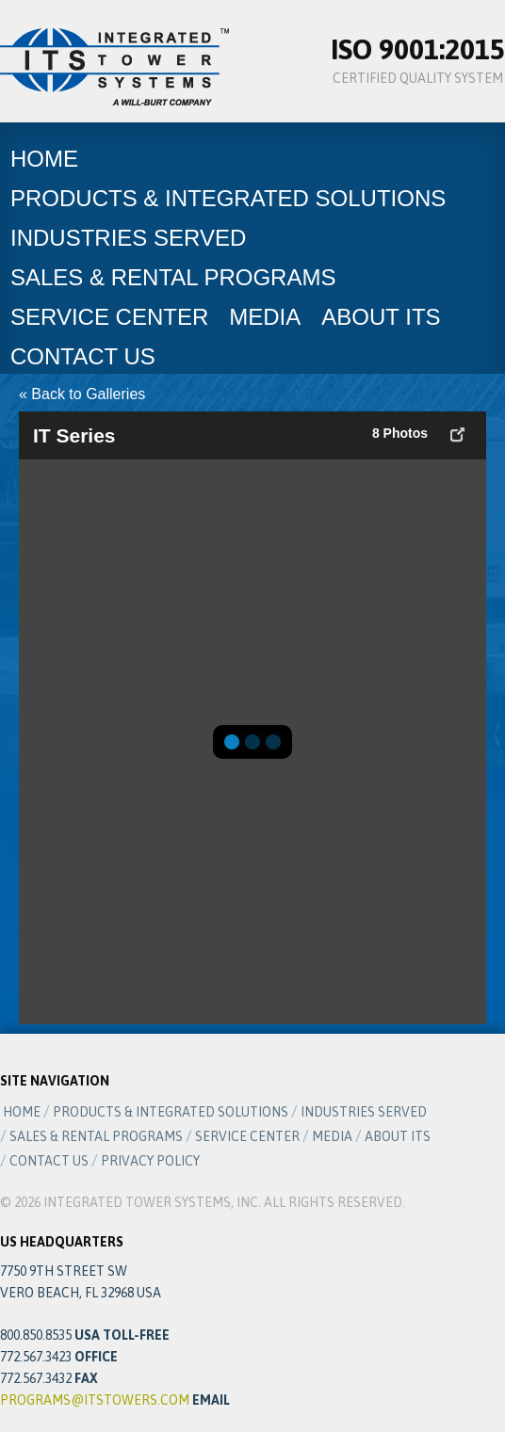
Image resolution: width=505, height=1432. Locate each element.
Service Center (109, 317)
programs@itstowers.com (94, 1400)
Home (44, 158)
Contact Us (82, 356)
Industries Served (128, 237)
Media (265, 317)
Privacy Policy (150, 1160)
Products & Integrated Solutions (228, 198)
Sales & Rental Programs (172, 277)
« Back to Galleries (82, 394)
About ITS (380, 317)
